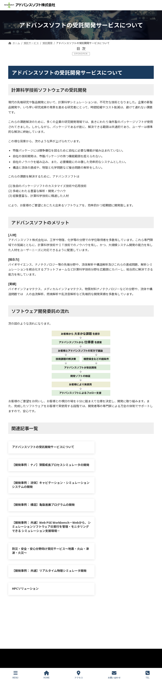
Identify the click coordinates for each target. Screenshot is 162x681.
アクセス (78, 675)
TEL (148, 675)
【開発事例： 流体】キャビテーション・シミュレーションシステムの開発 (42, 471)
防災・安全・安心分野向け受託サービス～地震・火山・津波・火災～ (117, 494)
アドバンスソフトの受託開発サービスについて (43, 447)
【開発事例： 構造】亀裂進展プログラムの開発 (118, 471)
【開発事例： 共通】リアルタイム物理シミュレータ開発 (42, 525)
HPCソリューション (101, 523)
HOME (46, 675)
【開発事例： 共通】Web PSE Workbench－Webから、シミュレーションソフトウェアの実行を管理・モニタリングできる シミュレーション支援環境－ (42, 498)
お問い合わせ (89, 593)
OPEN (84, 53)
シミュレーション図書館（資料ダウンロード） (44, 596)
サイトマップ (61, 593)
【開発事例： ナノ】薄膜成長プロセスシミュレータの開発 (117, 449)
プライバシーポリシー (28, 593)
